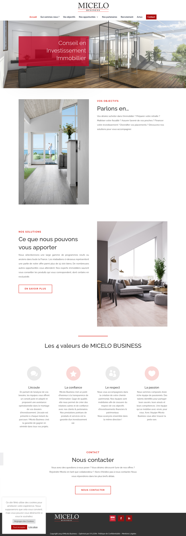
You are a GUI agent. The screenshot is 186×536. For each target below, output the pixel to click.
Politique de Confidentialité (109, 534)
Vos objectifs (69, 17)
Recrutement (127, 17)
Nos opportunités (87, 17)
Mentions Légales (129, 534)
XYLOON (93, 534)
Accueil (33, 17)
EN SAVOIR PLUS (35, 288)
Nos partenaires (109, 17)
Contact (151, 17)
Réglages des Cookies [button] (24, 521)
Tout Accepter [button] (19, 527)
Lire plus (32, 527)
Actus (139, 17)
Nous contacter (93, 490)
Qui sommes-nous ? (49, 17)
